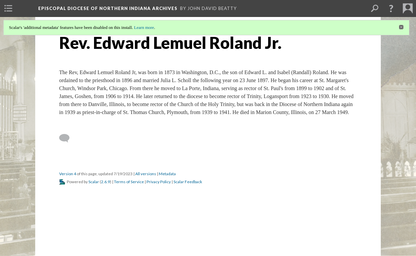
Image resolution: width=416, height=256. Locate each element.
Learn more (144, 27)
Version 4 (67, 173)
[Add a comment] (67, 138)
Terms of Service (129, 181)
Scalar (93, 181)
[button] (391, 8)
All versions (145, 173)
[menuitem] (8, 8)
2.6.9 (105, 181)
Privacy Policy (159, 181)
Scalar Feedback (187, 181)
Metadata (167, 173)
